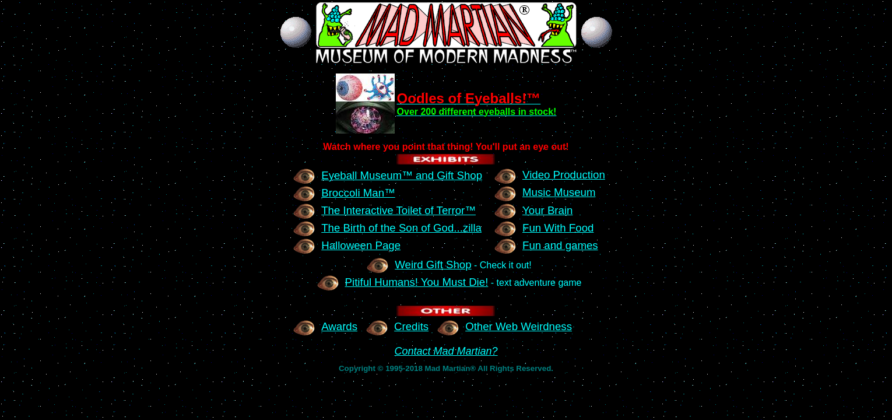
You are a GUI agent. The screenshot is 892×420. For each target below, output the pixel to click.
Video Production (549, 175)
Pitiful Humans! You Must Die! (403, 282)
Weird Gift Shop (418, 264)
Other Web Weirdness (504, 326)
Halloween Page (347, 245)
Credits (397, 326)
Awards (325, 326)
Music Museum (544, 192)
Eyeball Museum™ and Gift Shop (387, 175)
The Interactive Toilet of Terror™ (384, 210)
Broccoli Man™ (344, 193)
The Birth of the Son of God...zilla (387, 228)
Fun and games (546, 245)
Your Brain (533, 210)
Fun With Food (544, 228)
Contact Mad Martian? (445, 351)
